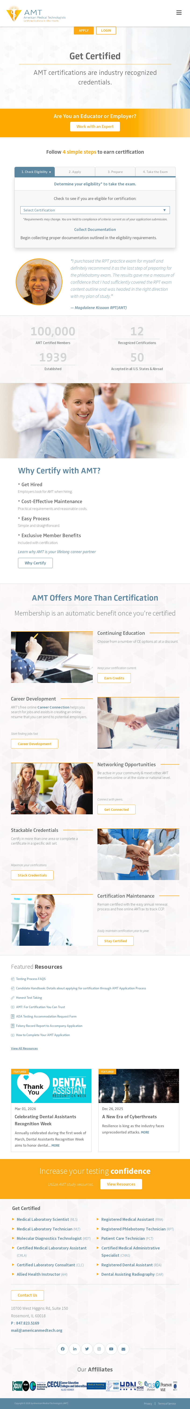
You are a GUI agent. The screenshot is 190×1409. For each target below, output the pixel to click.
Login (106, 30)
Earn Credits (114, 678)
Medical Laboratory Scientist (47, 1219)
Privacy (148, 1403)
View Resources (121, 1184)
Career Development (34, 743)
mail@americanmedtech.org (36, 1330)
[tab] (34, 171)
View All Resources (24, 1048)
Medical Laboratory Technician (48, 1229)
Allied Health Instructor (42, 1274)
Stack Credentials (32, 875)
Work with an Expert (95, 126)
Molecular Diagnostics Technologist (54, 1238)
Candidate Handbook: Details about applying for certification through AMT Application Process (81, 988)
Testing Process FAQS (31, 979)
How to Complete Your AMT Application (43, 1035)
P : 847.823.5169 (25, 1323)
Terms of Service (167, 1403)
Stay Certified (115, 940)
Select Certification (39, 210)
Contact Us (27, 1295)
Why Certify (35, 563)
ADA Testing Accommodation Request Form (46, 1016)
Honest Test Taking (29, 998)
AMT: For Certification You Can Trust (40, 1007)
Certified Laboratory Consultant (50, 1264)
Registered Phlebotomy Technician (137, 1229)
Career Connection (52, 707)
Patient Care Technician (127, 1238)
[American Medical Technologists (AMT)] (36, 13)
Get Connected (116, 809)
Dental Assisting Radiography (132, 1274)
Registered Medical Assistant (132, 1219)
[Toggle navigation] (179, 12)
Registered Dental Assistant (131, 1264)
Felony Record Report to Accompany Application (49, 1026)
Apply (84, 30)
